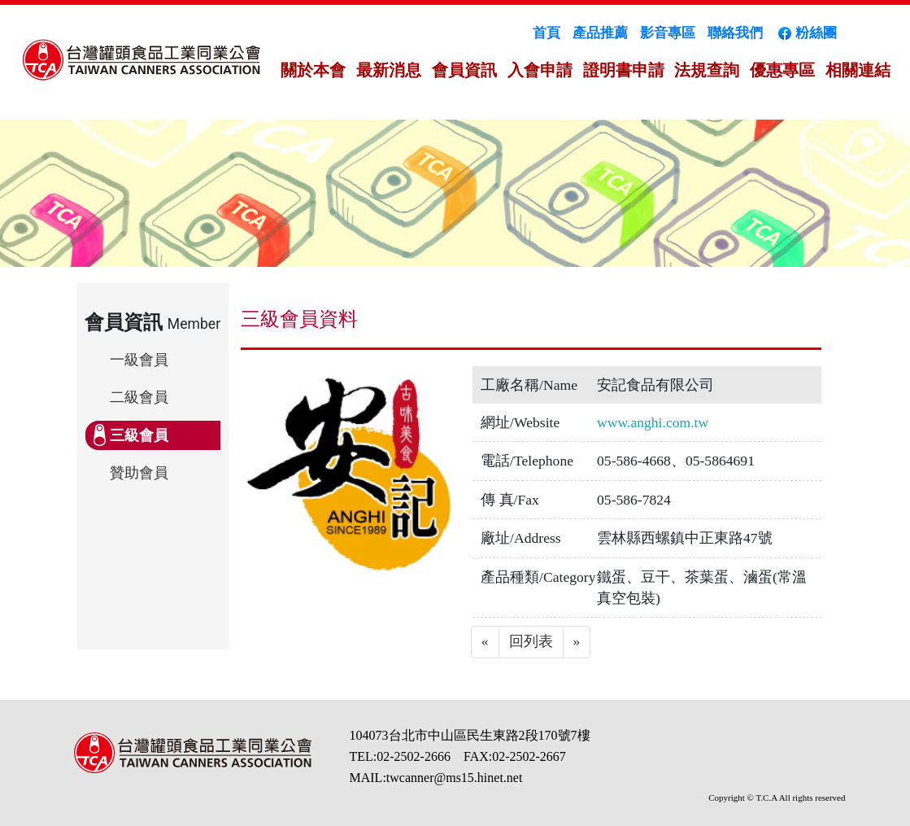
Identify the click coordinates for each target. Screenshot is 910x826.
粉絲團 (806, 33)
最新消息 (388, 70)
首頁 (546, 33)
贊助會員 (139, 473)
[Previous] (485, 642)
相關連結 (857, 70)
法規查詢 (706, 70)
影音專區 (667, 33)
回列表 (531, 641)
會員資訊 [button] (464, 70)
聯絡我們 (735, 33)
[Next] (577, 642)
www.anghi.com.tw (652, 422)
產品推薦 (600, 33)
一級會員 (139, 360)
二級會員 (139, 397)
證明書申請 (623, 70)
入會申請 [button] (540, 70)
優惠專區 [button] (782, 70)
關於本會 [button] (313, 70)
